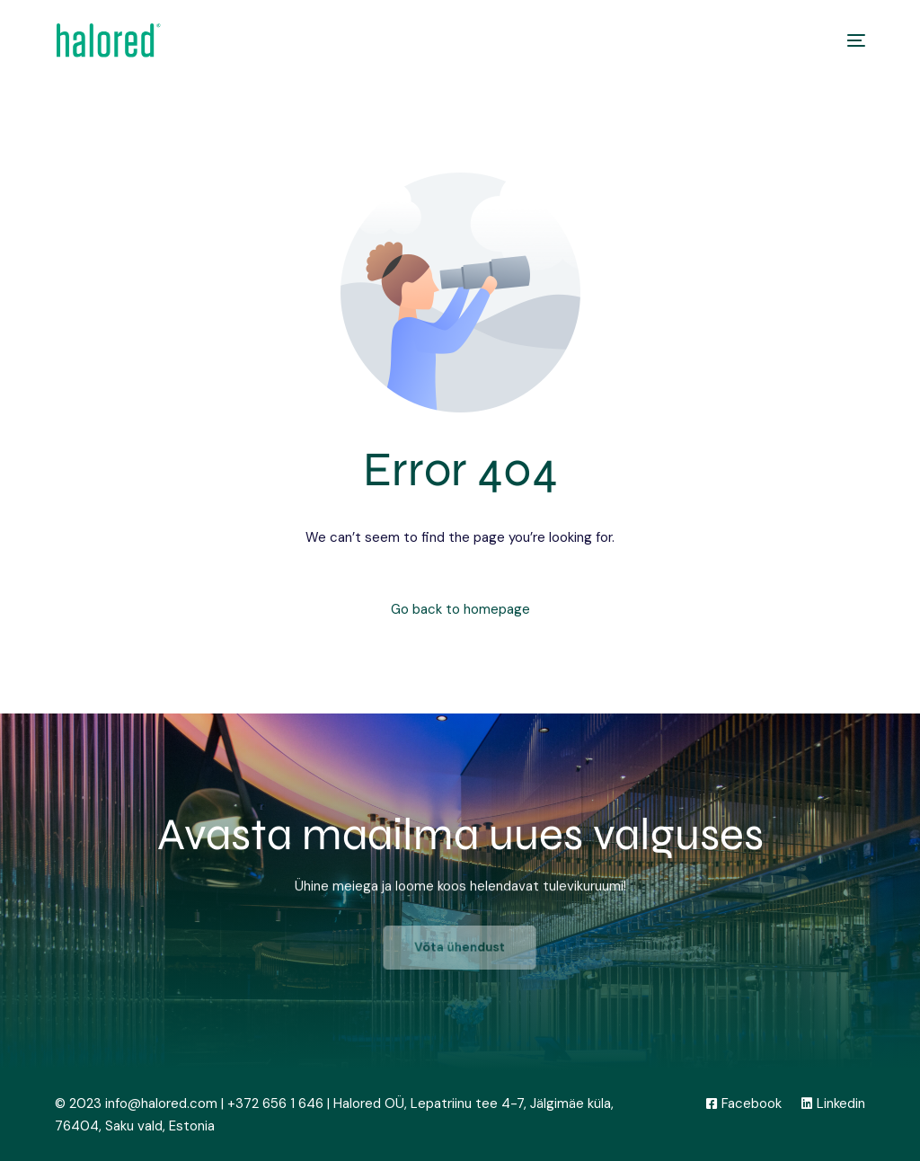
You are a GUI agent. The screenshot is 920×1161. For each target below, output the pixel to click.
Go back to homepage (460, 609)
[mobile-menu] (847, 40)
